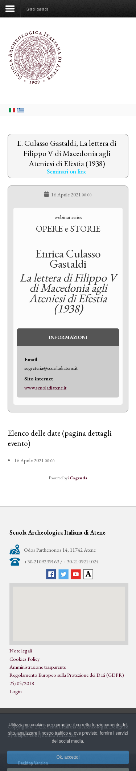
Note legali (20, 650)
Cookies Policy (24, 658)
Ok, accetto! (67, 763)
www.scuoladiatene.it (45, 387)
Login (15, 691)
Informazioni (68, 337)
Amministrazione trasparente (37, 666)
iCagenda (77, 478)
